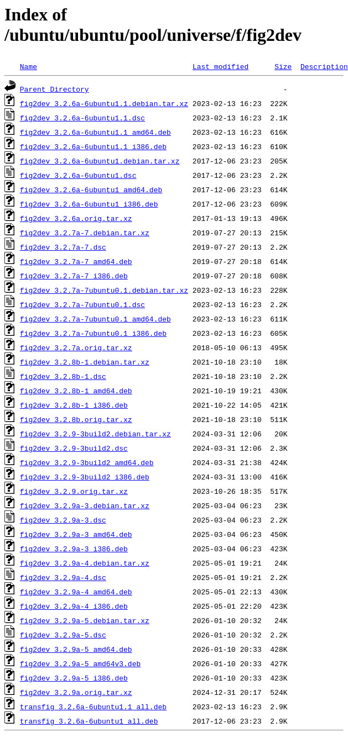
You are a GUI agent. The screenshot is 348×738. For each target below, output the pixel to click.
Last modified (220, 66)
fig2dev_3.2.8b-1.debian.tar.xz (84, 362)
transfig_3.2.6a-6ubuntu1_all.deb (89, 721)
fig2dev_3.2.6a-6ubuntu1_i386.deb (89, 204)
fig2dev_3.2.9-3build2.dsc (74, 448)
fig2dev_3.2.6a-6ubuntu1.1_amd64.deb (95, 132)
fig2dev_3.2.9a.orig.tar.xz (76, 692)
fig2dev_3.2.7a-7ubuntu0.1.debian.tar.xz (104, 290)
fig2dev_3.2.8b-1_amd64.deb (76, 391)
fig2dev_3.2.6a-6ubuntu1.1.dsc (82, 118)
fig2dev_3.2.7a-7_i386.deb (74, 276)
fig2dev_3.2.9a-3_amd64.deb (76, 534)
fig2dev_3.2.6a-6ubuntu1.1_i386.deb (93, 146)
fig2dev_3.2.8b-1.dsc (63, 376)
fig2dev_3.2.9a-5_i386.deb (74, 678)
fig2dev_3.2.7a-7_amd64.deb (76, 261)
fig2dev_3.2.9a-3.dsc (63, 520)
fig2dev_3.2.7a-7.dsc (63, 247)
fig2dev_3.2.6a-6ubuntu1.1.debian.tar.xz (104, 103)
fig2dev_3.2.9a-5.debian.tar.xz (84, 620)
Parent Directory (54, 89)
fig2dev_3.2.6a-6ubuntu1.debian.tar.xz (100, 161)
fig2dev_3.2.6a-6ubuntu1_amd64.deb (91, 189)
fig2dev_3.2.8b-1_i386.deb (74, 405)
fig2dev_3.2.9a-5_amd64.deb (76, 649)
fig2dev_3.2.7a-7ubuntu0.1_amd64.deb (95, 319)
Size (283, 66)
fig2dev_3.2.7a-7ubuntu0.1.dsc (82, 304)
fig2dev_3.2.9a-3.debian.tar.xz (84, 505)
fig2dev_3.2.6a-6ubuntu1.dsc (78, 175)
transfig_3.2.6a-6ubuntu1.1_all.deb (93, 706)
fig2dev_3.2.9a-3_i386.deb (74, 549)
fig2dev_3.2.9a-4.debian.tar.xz (84, 563)
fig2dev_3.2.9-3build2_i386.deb (84, 477)
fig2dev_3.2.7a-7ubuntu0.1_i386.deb (93, 333)
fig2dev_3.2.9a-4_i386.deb (74, 606)
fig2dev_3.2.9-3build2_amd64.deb (87, 462)
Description (324, 66)
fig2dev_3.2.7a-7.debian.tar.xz (84, 233)
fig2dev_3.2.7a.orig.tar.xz (76, 347)
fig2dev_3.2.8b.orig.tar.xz (76, 419)
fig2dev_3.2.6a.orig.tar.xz (76, 218)
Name (28, 66)
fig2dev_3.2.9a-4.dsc (63, 577)
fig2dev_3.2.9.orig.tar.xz (74, 491)
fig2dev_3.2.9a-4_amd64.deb (76, 592)
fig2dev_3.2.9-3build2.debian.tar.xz (95, 434)
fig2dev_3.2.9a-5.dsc (63, 635)
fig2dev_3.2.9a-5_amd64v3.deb (80, 663)
